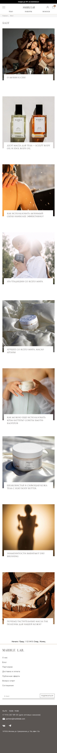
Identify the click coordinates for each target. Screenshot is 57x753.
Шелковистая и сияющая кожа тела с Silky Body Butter (27, 487)
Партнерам (7, 667)
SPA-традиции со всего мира (25, 281)
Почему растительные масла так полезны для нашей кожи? (27, 623)
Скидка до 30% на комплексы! (28, 2)
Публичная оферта (11, 676)
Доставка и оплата (11, 671)
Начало (15, 641)
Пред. (21, 641)
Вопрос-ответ (8, 681)
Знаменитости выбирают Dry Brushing (26, 555)
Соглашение (8, 685)
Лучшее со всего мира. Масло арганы (25, 351)
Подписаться (47, 696)
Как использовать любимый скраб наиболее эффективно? (25, 215)
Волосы (46, 11)
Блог (4, 662)
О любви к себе (16, 77)
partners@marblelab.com (15, 719)
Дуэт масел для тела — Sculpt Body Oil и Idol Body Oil (28, 147)
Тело (11, 11)
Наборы (28, 11)
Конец (42, 641)
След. (36, 641)
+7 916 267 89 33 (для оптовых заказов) (21, 715)
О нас (5, 658)
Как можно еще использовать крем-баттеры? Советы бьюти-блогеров (26, 420)
